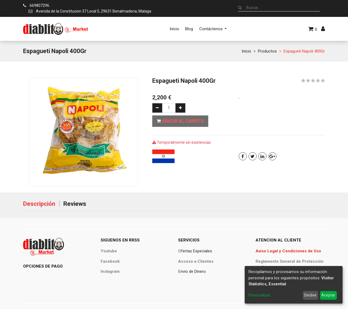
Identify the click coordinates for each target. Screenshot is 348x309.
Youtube (109, 251)
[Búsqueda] (240, 7)
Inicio (246, 51)
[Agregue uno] (180, 108)
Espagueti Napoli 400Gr (304, 51)
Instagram (110, 271)
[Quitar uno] (157, 108)
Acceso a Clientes (195, 261)
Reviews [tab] (74, 203)
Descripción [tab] (39, 203)
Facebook (110, 261)
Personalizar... (260, 295)
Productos (267, 51)
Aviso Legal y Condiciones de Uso (288, 251)
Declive (310, 295)
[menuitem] (174, 29)
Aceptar (328, 295)
